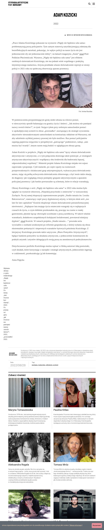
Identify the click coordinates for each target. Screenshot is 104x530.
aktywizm (49, 348)
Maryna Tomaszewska (20, 393)
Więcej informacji (76, 525)
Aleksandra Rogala (18, 448)
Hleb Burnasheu (62, 505)
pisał (82, 54)
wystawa (34, 348)
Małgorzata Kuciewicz (20, 505)
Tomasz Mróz (61, 448)
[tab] (89, 4)
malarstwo (41, 348)
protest (55, 348)
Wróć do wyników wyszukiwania (79, 35)
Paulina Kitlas (61, 393)
